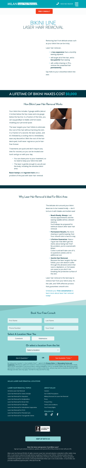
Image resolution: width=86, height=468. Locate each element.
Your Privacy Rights (50, 407)
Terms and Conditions (51, 405)
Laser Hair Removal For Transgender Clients (21, 416)
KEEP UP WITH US (43, 439)
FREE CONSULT (44, 11)
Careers (46, 391)
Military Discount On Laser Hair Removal (56, 396)
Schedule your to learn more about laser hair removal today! (59, 293)
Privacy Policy (50, 363)
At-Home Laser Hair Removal (16, 391)
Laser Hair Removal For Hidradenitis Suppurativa (22, 407)
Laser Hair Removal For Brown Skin (18, 402)
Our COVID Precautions (51, 394)
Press (46, 399)
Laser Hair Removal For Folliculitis (18, 405)
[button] (76, 4)
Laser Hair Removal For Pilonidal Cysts (19, 413)
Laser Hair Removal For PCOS (16, 410)
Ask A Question (22, 358)
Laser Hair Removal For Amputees (18, 396)
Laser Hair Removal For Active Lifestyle (19, 394)
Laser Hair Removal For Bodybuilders (19, 399)
